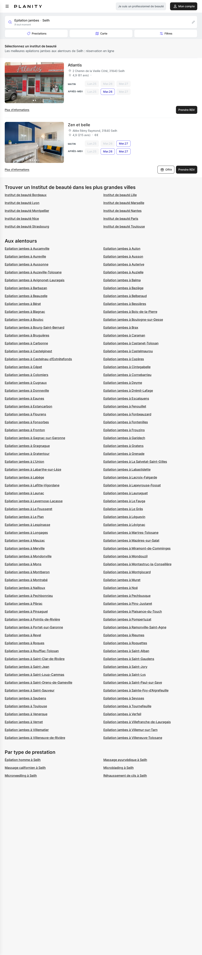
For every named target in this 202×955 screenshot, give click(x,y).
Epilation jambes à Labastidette (127, 469)
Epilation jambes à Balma (122, 280)
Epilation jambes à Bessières (124, 304)
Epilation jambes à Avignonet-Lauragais (35, 280)
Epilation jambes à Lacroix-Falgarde (130, 477)
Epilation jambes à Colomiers (26, 375)
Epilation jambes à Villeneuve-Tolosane (132, 738)
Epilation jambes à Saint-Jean (27, 667)
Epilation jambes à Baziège (123, 288)
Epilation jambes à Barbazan (26, 288)
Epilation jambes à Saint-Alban (126, 651)
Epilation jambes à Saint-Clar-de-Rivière (35, 659)
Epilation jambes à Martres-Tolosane (130, 533)
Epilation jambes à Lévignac (124, 525)
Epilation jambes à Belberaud (125, 296)
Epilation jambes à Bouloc (24, 319)
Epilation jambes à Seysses (123, 698)
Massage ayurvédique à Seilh (125, 760)
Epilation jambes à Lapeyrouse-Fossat (132, 485)
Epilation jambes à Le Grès (123, 509)
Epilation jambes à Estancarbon (28, 406)
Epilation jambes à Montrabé (26, 580)
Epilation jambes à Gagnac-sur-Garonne (35, 438)
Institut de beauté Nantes (122, 211)
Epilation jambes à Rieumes (123, 635)
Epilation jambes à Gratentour (27, 454)
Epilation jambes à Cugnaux (26, 383)
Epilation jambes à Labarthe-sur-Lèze (33, 469)
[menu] (7, 6)
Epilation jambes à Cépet (23, 367)
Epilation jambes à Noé (120, 588)
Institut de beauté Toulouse (124, 226)
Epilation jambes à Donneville (27, 390)
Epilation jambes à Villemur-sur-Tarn (130, 730)
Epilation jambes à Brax (120, 327)
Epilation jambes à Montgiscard (127, 572)
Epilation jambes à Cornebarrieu (127, 375)
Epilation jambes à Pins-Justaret (127, 604)
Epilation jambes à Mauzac (25, 540)
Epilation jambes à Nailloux (25, 588)
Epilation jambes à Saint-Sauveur (29, 690)
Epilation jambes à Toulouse (26, 706)
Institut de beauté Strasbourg (27, 226)
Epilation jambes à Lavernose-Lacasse (34, 501)
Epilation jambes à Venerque (26, 714)
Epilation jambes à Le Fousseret (28, 509)
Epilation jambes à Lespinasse (27, 525)
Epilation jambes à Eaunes (24, 398)
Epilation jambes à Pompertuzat (127, 619)
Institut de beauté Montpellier (27, 211)
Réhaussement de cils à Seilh (125, 775)
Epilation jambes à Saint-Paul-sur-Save (132, 682)
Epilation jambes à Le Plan (24, 517)
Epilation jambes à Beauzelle (26, 296)
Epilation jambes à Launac (24, 493)
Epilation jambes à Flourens (25, 414)
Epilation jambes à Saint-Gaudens (128, 659)
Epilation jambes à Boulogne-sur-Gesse (133, 319)
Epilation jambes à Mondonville (28, 556)
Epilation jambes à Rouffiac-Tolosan (32, 651)
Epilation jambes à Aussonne (26, 264)
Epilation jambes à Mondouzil (125, 556)
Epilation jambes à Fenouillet (124, 406)
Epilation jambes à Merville (25, 548)
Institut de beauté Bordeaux (26, 195)
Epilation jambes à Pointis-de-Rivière (32, 619)
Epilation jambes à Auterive (123, 264)
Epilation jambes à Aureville (25, 256)
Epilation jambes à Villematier (27, 730)
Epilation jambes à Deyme (122, 383)
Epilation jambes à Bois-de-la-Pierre (130, 312)
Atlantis (75, 65)
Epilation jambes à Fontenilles (125, 422)
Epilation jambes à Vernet (24, 722)
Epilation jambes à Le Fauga (124, 501)
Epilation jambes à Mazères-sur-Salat (131, 540)
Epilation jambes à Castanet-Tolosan (131, 343)
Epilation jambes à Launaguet (125, 493)
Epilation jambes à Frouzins (124, 430)
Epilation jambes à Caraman (124, 335)
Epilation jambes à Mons (23, 564)
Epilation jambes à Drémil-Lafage (128, 390)
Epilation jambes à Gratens (123, 446)
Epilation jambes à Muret (121, 580)
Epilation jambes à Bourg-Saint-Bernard (34, 327)
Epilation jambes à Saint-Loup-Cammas (34, 675)
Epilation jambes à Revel (23, 635)
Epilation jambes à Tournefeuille (127, 706)
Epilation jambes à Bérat (23, 304)
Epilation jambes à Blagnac (25, 312)
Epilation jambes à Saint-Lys (124, 675)
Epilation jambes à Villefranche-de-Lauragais (137, 722)
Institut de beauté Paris (120, 219)
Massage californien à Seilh (25, 768)
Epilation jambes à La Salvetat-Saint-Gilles (135, 461)
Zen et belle (79, 124)
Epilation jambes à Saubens (25, 698)
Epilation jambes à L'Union (24, 461)
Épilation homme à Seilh (23, 760)
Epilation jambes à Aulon (121, 248)
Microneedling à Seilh (21, 775)
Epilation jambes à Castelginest (28, 351)
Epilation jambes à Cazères (123, 359)
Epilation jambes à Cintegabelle (127, 367)
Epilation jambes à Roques (24, 643)
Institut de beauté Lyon (22, 203)
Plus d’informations (17, 109)
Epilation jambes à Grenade (123, 454)
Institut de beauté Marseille (123, 203)
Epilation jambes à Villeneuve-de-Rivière (35, 738)
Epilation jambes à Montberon (27, 572)
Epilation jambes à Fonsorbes (27, 422)
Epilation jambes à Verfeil (122, 714)
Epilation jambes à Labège (24, 477)
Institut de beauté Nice (22, 219)
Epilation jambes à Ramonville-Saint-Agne (134, 627)
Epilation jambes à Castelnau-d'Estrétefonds (38, 359)
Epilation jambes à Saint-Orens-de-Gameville (38, 682)
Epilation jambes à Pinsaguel (26, 611)
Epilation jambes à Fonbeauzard (127, 414)
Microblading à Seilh (118, 768)
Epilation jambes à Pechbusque (127, 596)
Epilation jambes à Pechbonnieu (29, 596)
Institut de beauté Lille (120, 195)
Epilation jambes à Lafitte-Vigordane (32, 485)
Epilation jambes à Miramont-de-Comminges (137, 548)
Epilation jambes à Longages (26, 533)
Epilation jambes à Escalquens (126, 398)
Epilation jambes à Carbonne (26, 343)
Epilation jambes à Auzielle (123, 272)
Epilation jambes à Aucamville (27, 248)
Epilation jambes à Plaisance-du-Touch (132, 611)
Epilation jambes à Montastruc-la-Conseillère (137, 564)
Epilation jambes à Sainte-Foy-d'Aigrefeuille (135, 690)
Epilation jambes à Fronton (25, 430)
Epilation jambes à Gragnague (27, 446)
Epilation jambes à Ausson (123, 256)
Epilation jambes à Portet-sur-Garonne (34, 627)
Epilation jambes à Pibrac (23, 604)
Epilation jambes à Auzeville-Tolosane (33, 272)
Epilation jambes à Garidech (124, 438)
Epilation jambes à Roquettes (125, 643)
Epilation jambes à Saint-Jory (125, 667)
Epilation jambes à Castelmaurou (128, 351)
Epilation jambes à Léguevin (124, 517)
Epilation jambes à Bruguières (27, 335)
